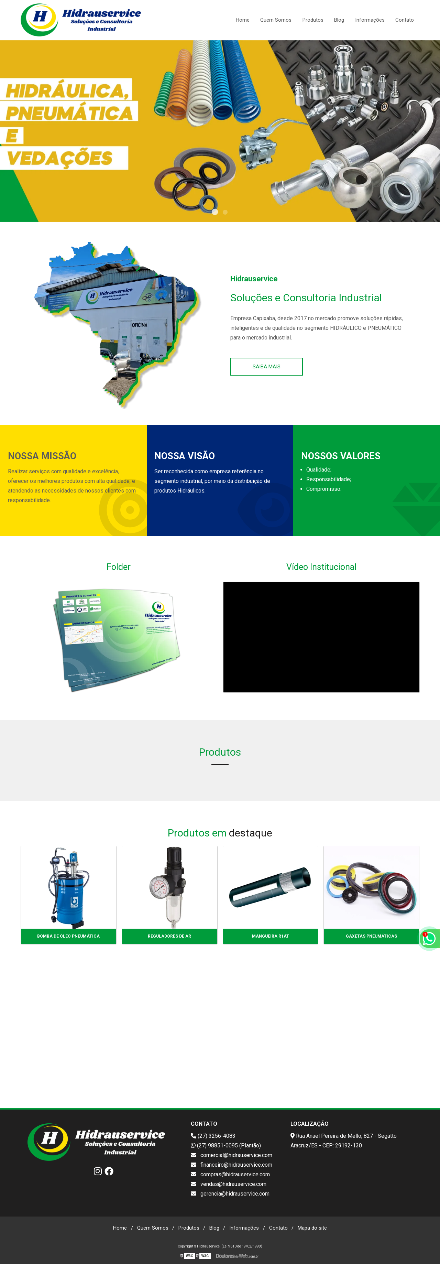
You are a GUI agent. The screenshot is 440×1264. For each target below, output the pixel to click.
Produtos (312, 20)
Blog (339, 20)
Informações (370, 20)
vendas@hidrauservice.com (228, 1184)
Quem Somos (276, 20)
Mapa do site (312, 1228)
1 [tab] (214, 213)
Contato (404, 20)
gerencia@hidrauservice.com (230, 1193)
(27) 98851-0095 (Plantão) (226, 1145)
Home (243, 20)
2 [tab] (225, 213)
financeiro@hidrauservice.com (231, 1165)
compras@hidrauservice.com (230, 1174)
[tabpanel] (220, 131)
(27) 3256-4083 (213, 1136)
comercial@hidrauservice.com (231, 1155)
